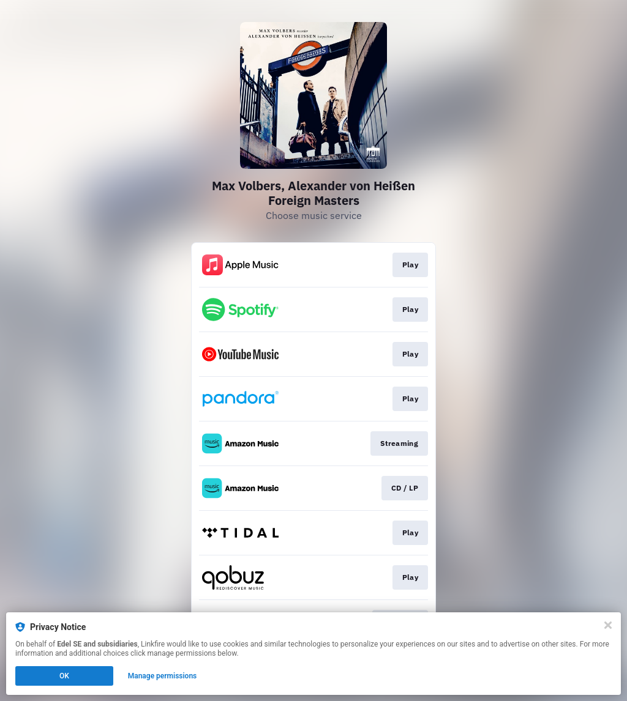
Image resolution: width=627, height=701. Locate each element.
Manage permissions (162, 676)
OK (64, 676)
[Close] (608, 625)
